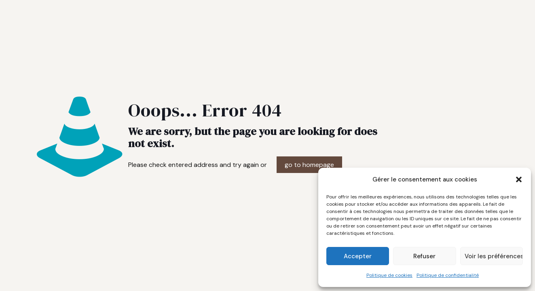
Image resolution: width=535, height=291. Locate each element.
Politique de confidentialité (448, 275)
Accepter (358, 256)
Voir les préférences (494, 256)
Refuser (424, 256)
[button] (519, 179)
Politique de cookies (389, 275)
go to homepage (309, 164)
